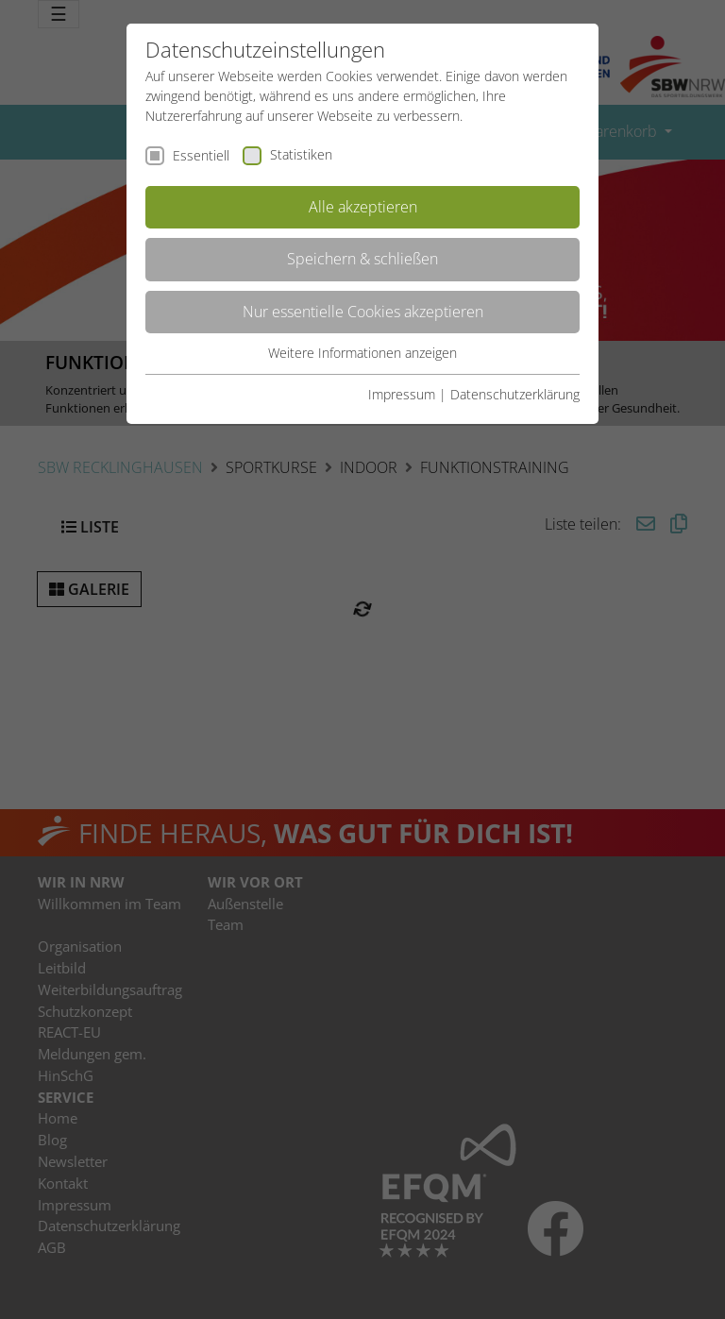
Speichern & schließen (362, 258)
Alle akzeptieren (363, 206)
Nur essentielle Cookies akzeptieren (363, 311)
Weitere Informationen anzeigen (362, 353)
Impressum (401, 394)
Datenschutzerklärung (515, 394)
